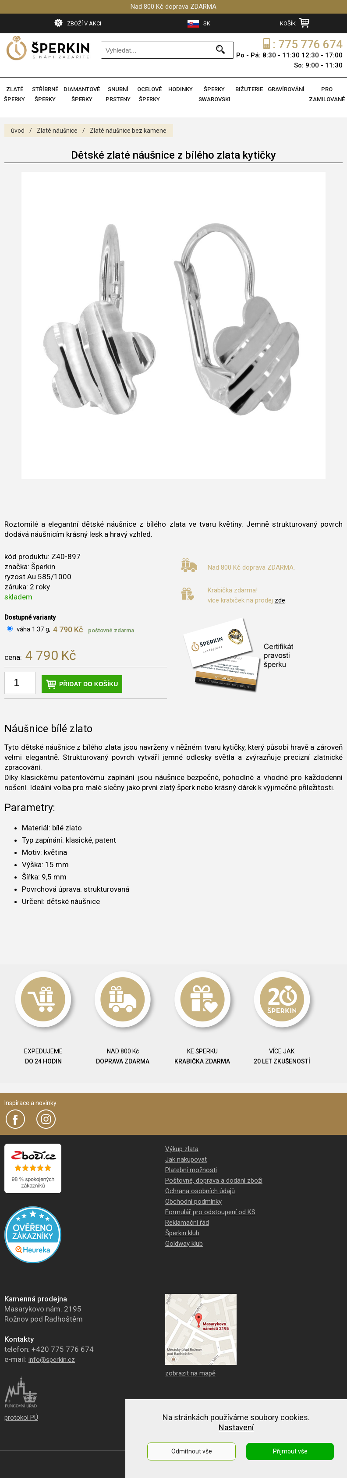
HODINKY (180, 89)
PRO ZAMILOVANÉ (327, 94)
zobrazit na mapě (190, 1373)
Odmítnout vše (191, 1451)
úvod (18, 130)
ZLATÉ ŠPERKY (14, 94)
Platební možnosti (191, 1170)
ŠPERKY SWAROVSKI (214, 94)
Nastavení (236, 1427)
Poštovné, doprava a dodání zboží (213, 1180)
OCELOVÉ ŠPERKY (149, 94)
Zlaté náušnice (57, 130)
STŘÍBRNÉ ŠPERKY (45, 94)
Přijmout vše (290, 1451)
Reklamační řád (187, 1222)
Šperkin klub (182, 1233)
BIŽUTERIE (249, 89)
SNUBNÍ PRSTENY (118, 94)
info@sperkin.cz (51, 1360)
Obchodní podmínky (193, 1201)
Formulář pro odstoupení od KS (210, 1212)
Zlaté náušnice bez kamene (128, 130)
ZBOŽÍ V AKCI (77, 23)
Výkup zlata (181, 1149)
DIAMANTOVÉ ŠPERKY (82, 94)
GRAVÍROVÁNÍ (286, 89)
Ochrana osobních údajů (200, 1191)
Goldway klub (184, 1244)
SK (199, 24)
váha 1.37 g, (33, 629)
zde (280, 600)
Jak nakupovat (186, 1159)
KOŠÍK (294, 23)
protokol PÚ (21, 1417)
